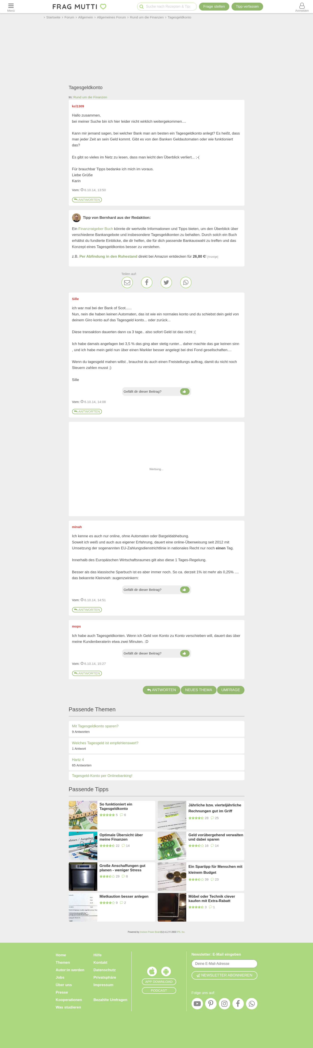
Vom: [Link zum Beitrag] (76, 190)
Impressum (104, 985)
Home (61, 955)
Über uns (64, 985)
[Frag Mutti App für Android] (166, 972)
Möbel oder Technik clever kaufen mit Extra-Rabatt (211, 898)
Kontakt (100, 962)
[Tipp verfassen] (247, 7)
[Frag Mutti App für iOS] (152, 972)
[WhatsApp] (186, 282)
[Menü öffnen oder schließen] (11, 6)
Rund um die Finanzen (90, 97)
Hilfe (98, 955)
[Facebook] (146, 282)
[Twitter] (166, 282)
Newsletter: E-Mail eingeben (216, 954)
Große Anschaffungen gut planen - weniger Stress (122, 868)
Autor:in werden (70, 970)
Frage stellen (214, 6)
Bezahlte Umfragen (110, 1000)
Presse (62, 992)
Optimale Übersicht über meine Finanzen (121, 837)
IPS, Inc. (181, 932)
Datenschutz (105, 970)
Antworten (87, 199)
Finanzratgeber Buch (95, 229)
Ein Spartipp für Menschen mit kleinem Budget (215, 870)
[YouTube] (197, 1005)
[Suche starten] (141, 6)
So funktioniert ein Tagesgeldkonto (116, 806)
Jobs (60, 977)
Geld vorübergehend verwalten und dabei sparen (215, 837)
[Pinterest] (211, 1005)
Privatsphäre (105, 977)
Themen (63, 962)
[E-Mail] (127, 282)
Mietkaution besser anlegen (124, 896)
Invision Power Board (150, 932)
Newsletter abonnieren (224, 975)
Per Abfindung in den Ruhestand (109, 256)
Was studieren (68, 1007)
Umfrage (230, 690)
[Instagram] (224, 1005)
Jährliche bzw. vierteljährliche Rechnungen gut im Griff (214, 808)
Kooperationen (69, 1000)
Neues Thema (198, 690)
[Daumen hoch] (185, 391)
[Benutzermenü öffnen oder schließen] (302, 6)
